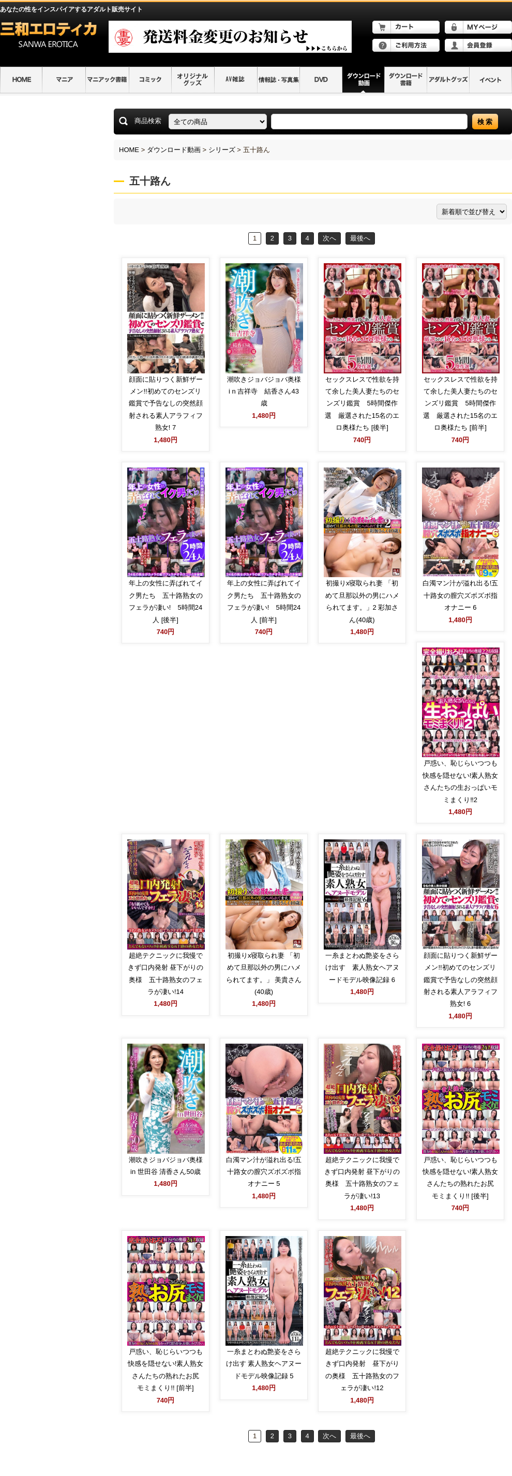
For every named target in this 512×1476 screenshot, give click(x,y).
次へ (329, 238)
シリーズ (221, 150)
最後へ (360, 238)
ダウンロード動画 (174, 150)
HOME (129, 150)
